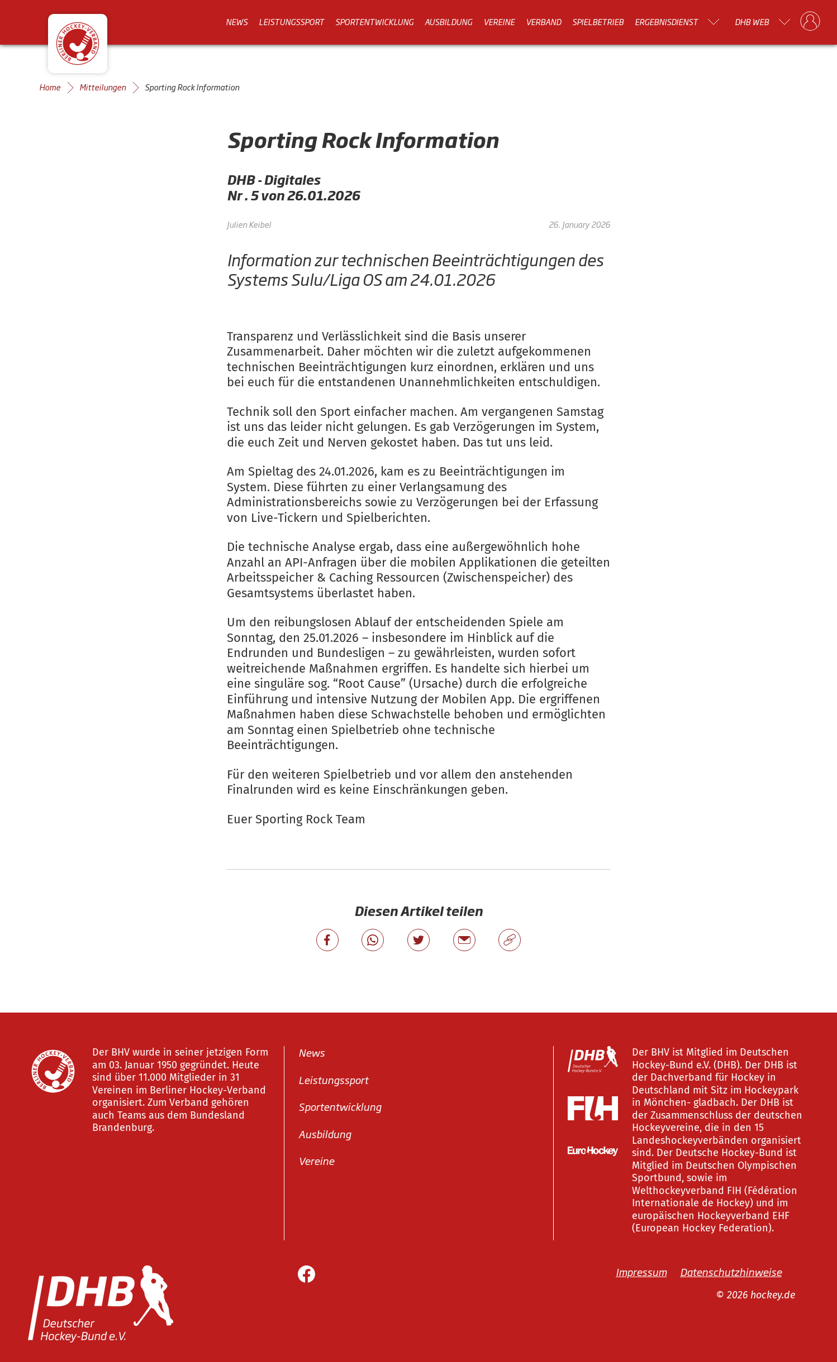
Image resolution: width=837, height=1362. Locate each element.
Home (49, 87)
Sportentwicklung (374, 22)
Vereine (499, 22)
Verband (543, 22)
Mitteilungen (102, 87)
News (237, 22)
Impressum (641, 1271)
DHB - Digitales (273, 179)
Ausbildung (448, 22)
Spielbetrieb (598, 22)
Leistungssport (291, 22)
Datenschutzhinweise (731, 1271)
